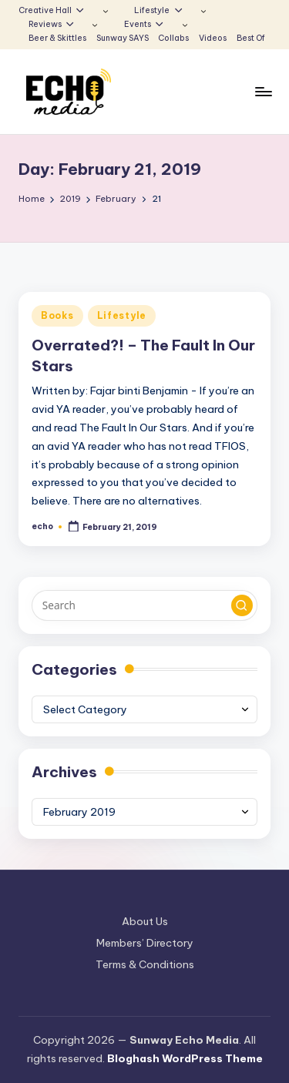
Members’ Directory (144, 943)
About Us (145, 921)
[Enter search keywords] (144, 605)
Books (57, 315)
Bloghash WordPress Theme (185, 1058)
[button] (242, 605)
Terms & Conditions (145, 964)
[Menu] (263, 92)
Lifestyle (121, 315)
